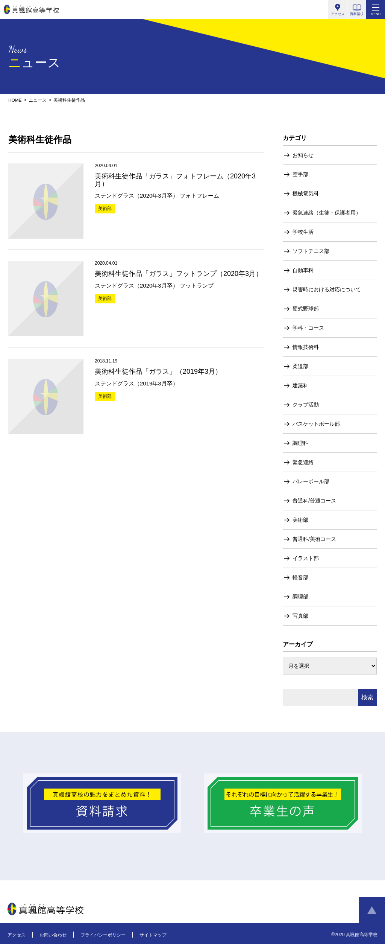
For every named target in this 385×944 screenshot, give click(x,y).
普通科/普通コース (314, 500)
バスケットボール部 (316, 423)
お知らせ (303, 155)
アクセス (17, 934)
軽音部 (300, 577)
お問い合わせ (53, 934)
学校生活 (303, 231)
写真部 (300, 615)
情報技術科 (306, 347)
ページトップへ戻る (372, 910)
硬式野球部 (306, 308)
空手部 (300, 174)
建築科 (300, 385)
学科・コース (308, 327)
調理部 (300, 596)
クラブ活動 (306, 404)
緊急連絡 (303, 462)
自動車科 (303, 270)
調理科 (300, 443)
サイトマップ (153, 934)
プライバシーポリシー (103, 934)
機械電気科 (306, 193)
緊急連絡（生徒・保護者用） (327, 212)
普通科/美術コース (314, 539)
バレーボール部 (311, 481)
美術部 (300, 519)
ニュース (38, 100)
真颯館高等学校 (31, 9)
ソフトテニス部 (311, 251)
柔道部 (300, 366)
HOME (15, 100)
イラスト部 (306, 558)
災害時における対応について (327, 289)
